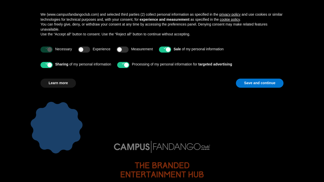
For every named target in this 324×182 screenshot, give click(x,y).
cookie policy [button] (230, 105)
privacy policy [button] (229, 100)
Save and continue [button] (259, 168)
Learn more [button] (58, 168)
